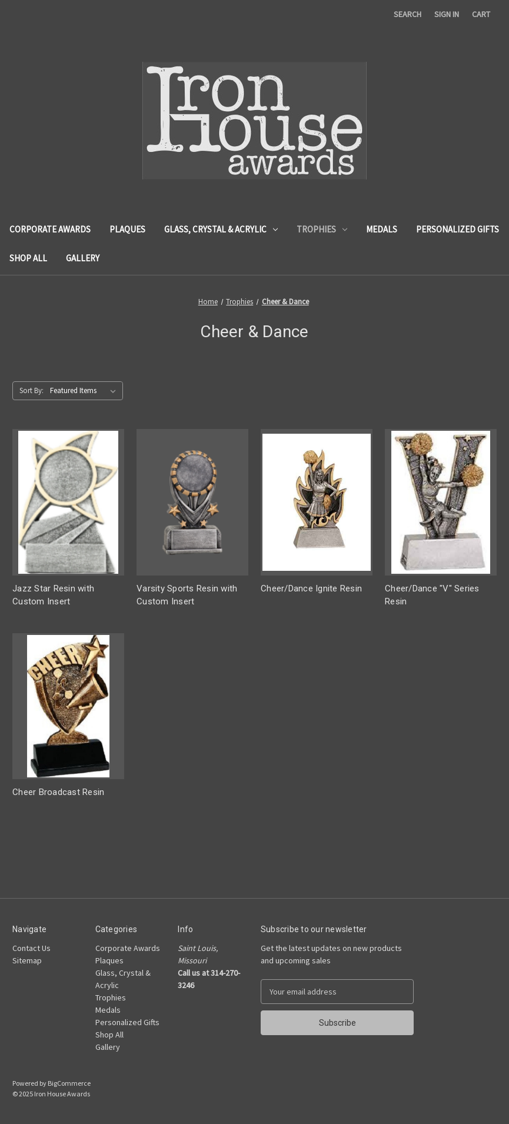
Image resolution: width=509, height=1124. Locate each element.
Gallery (82, 258)
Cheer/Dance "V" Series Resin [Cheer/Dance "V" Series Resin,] (432, 595)
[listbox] (85, 391)
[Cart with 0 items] (481, 14)
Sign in (446, 14)
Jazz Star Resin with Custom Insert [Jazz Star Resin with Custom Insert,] (53, 595)
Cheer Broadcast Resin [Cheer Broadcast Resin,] (58, 792)
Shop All (28, 258)
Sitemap (27, 960)
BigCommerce (69, 1083)
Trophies (322, 229)
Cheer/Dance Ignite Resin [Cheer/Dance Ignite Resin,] (311, 588)
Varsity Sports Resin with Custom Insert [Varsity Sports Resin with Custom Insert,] (187, 595)
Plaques (127, 229)
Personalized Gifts (457, 229)
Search (407, 14)
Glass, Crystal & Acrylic (221, 229)
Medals (381, 229)
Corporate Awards (50, 229)
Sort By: (31, 390)
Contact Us (31, 948)
